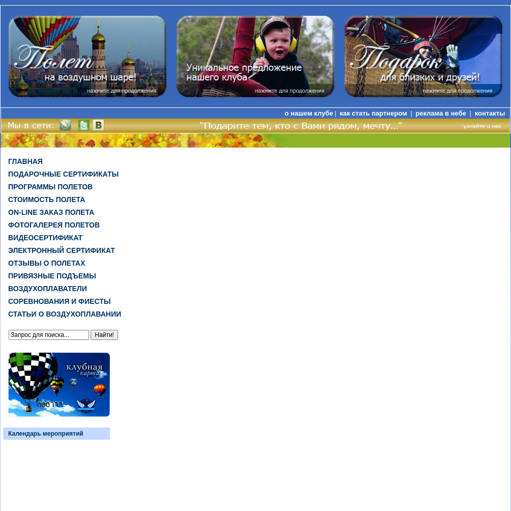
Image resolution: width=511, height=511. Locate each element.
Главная (25, 161)
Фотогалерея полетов (54, 225)
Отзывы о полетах (46, 263)
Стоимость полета (46, 199)
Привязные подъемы (52, 276)
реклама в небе (442, 113)
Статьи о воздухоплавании (64, 314)
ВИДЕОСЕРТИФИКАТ (45, 238)
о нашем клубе (309, 113)
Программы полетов (50, 187)
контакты (490, 113)
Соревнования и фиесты (59, 301)
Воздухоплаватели (47, 289)
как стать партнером (374, 113)
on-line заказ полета (51, 212)
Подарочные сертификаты (63, 174)
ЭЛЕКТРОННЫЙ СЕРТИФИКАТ (61, 250)
